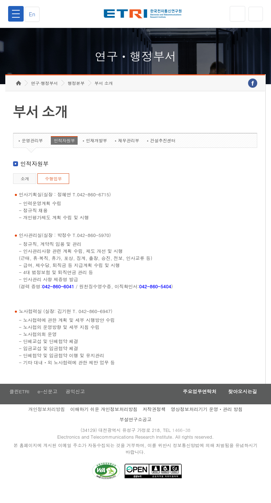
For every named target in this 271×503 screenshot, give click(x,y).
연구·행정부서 (44, 94)
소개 (24, 189)
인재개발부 (96, 151)
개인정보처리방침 (46, 420)
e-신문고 (47, 402)
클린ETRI (18, 402)
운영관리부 (32, 151)
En (34, 14)
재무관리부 (128, 151)
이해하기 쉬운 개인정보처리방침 (104, 420)
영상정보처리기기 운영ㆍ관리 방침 (207, 420)
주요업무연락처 (194, 402)
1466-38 (182, 442)
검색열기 (255, 14)
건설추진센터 (162, 151)
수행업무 (53, 189)
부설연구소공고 (136, 431)
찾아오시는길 (240, 402)
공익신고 (76, 402)
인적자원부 (64, 151)
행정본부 (76, 94)
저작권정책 (154, 420)
